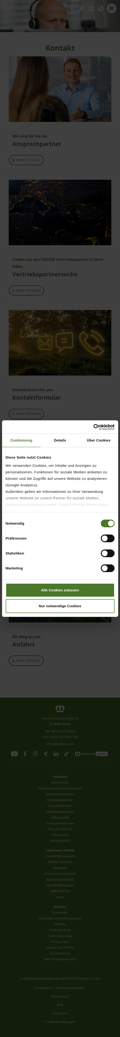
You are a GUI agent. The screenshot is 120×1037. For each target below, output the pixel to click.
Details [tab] (60, 440)
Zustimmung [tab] (21, 440)
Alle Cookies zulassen (60, 590)
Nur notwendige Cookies (60, 606)
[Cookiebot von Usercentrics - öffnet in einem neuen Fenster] (93, 427)
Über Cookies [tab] (99, 440)
